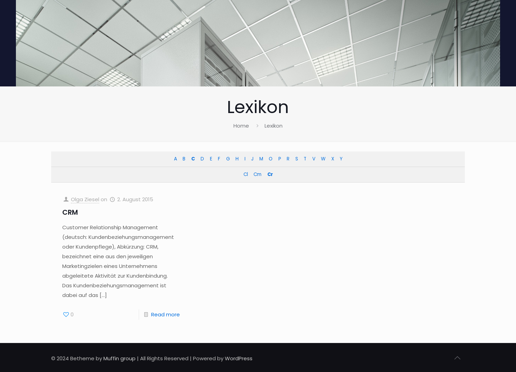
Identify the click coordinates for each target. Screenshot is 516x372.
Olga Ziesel (85, 199)
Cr (270, 174)
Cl (245, 174)
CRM (70, 212)
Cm (257, 174)
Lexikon (274, 125)
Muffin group (119, 358)
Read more (165, 314)
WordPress (238, 358)
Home (241, 125)
